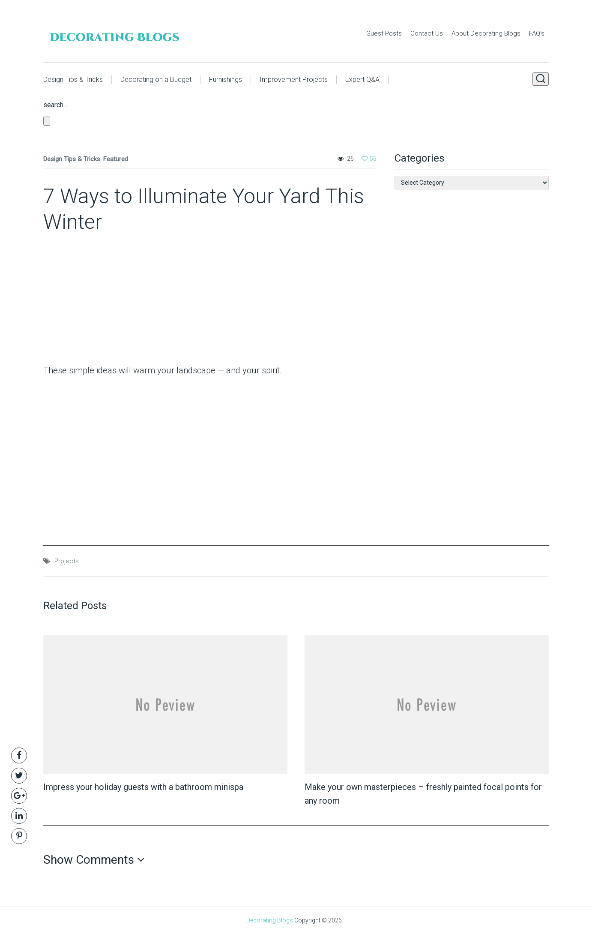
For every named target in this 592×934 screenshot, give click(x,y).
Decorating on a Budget (155, 79)
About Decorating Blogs (485, 33)
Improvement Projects (294, 79)
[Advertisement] (96, 301)
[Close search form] (46, 121)
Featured (115, 159)
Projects (66, 561)
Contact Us (426, 33)
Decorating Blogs (269, 920)
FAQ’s (536, 33)
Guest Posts (384, 33)
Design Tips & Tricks (73, 79)
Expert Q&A (362, 79)
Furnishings (225, 79)
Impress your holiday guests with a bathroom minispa (143, 787)
